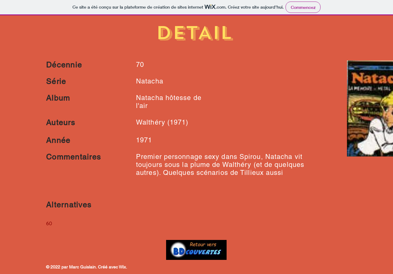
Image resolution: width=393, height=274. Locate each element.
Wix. (123, 266)
